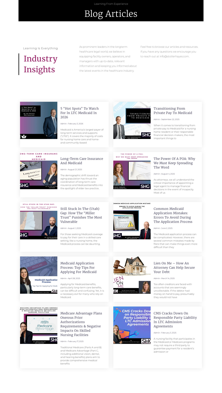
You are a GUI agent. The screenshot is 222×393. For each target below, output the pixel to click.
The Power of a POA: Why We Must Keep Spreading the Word (174, 163)
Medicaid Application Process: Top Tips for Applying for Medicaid (78, 267)
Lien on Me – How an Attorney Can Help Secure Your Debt (174, 267)
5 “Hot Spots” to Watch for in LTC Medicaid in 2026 (79, 113)
